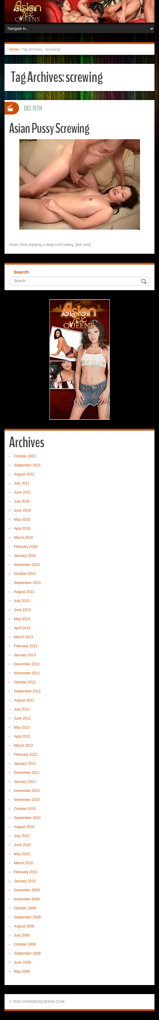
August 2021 (24, 474)
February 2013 (25, 646)
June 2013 (22, 610)
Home (14, 49)
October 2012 (25, 682)
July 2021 (21, 483)
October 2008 (25, 944)
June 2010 (22, 845)
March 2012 (23, 745)
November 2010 (27, 800)
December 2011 (27, 772)
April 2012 (22, 736)
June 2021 (22, 492)
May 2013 (22, 619)
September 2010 (27, 818)
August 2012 (24, 700)
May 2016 (22, 519)
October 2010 (25, 809)
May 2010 (22, 854)
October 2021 (25, 456)
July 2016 (21, 501)
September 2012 (27, 691)
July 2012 (21, 709)
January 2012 (25, 763)
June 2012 (22, 718)
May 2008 (22, 971)
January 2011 (25, 782)
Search (21, 272)
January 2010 (25, 881)
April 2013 (22, 628)
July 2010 (21, 836)
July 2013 (21, 601)
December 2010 (27, 791)
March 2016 (23, 537)
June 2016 (22, 510)
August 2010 (24, 827)
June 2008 (22, 962)
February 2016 (25, 547)
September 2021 (27, 465)
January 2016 (25, 556)
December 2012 (27, 664)
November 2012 (27, 673)
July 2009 (21, 935)
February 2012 (25, 754)
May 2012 (22, 727)
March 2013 (23, 637)
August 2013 (24, 592)
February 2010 (25, 872)
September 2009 (27, 917)
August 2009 (24, 926)
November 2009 (27, 899)
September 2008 (27, 953)
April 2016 (22, 528)
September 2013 (27, 583)
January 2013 (25, 655)
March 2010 (23, 863)
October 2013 (25, 574)
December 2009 (27, 890)
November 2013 (27, 565)
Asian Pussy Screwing (49, 128)
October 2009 (25, 908)
